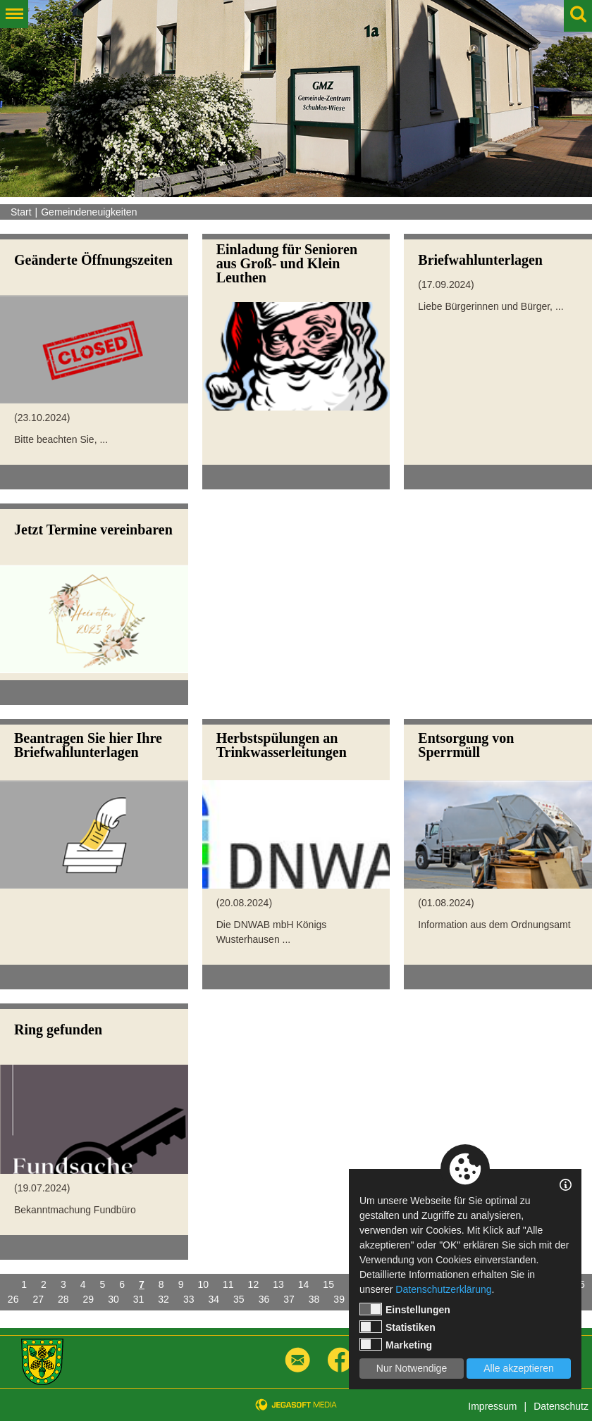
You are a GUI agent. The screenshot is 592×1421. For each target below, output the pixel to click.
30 (113, 1299)
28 (63, 1299)
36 (264, 1299)
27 (38, 1299)
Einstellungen (404, 1309)
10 (203, 1284)
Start (21, 212)
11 (228, 1284)
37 (289, 1299)
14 (303, 1284)
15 (328, 1284)
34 (213, 1299)
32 (163, 1299)
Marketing (395, 1344)
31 (138, 1299)
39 (339, 1299)
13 (278, 1284)
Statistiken (397, 1326)
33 (189, 1299)
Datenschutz (561, 1406)
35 (239, 1299)
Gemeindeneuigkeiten (89, 212)
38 (314, 1299)
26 (13, 1299)
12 (253, 1284)
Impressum (492, 1406)
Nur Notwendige (411, 1368)
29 (88, 1299)
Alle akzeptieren (518, 1368)
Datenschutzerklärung (443, 1289)
